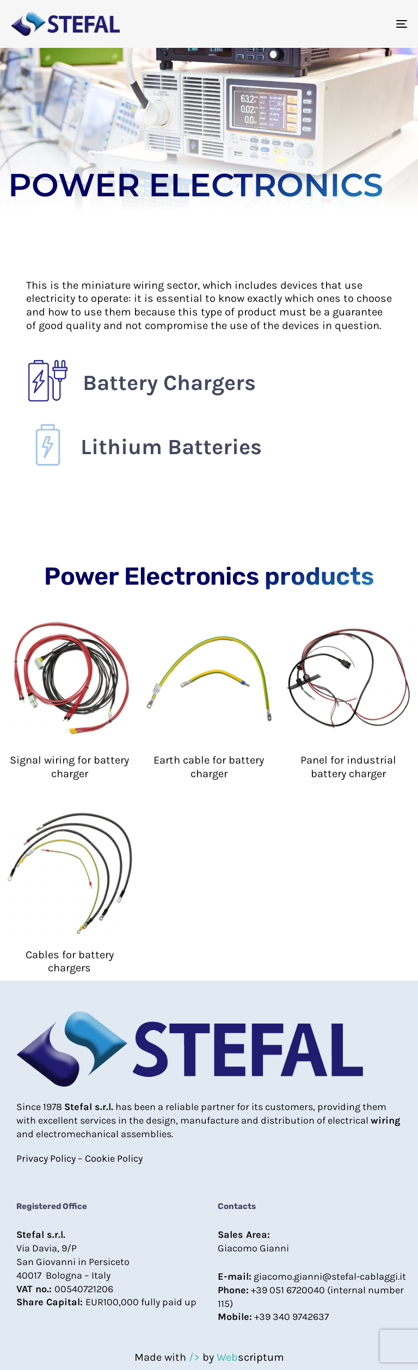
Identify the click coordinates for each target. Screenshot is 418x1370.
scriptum (250, 1357)
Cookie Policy (114, 1158)
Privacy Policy (46, 1158)
